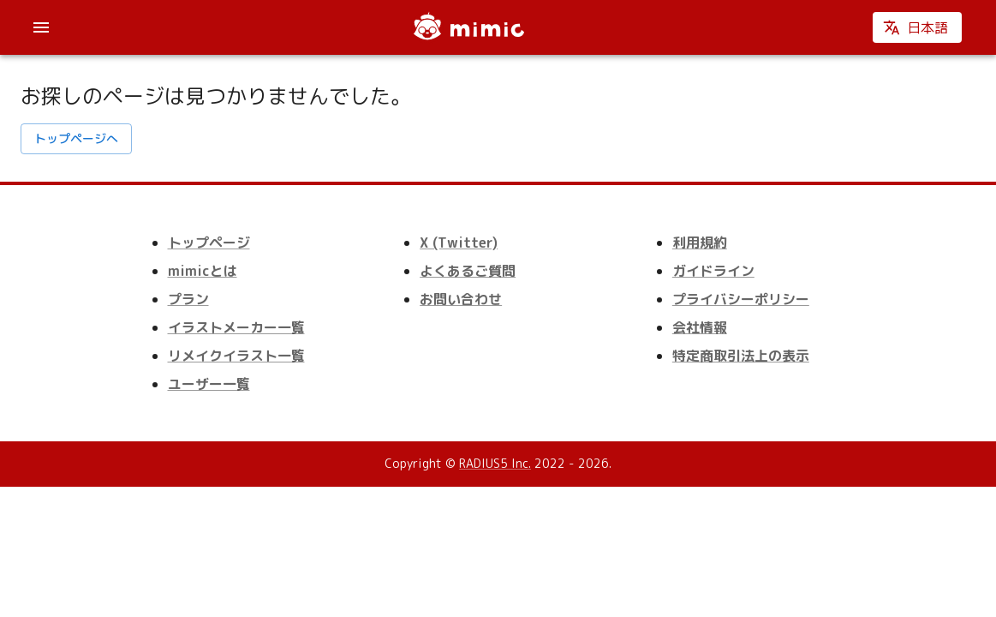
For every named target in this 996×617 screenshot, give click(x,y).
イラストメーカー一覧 (236, 327)
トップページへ (76, 139)
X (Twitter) (459, 242)
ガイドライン (713, 270)
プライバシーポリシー (740, 299)
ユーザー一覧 (209, 383)
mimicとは (202, 270)
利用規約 (699, 242)
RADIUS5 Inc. (495, 463)
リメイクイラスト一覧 (236, 355)
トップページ (209, 242)
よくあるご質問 (468, 270)
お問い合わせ (461, 299)
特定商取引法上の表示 (740, 355)
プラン (188, 299)
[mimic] (467, 27)
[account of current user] (41, 27)
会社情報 (699, 327)
